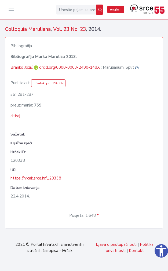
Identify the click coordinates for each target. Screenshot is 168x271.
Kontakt (136, 250)
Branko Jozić (22, 67)
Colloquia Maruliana (28, 29)
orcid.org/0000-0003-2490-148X (69, 67)
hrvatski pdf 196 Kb (48, 83)
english (116, 9)
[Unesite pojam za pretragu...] (76, 10)
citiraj (15, 116)
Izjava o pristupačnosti (116, 244)
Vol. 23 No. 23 (69, 29)
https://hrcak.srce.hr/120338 (35, 178)
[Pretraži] (99, 10)
